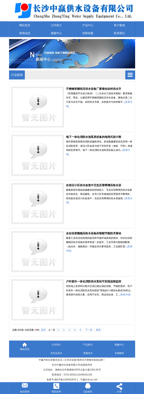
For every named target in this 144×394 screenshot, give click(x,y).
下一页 (88, 330)
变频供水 (88, 353)
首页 (43, 330)
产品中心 (87, 25)
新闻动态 (24, 33)
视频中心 (56, 33)
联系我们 (119, 33)
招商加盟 (87, 33)
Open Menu (130, 74)
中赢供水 (85, 379)
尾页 (98, 330)
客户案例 (119, 25)
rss (91, 379)
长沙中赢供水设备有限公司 (66, 364)
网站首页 (24, 25)
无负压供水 (56, 353)
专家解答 (119, 353)
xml (96, 379)
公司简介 (56, 25)
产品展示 (88, 344)
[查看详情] (125, 294)
